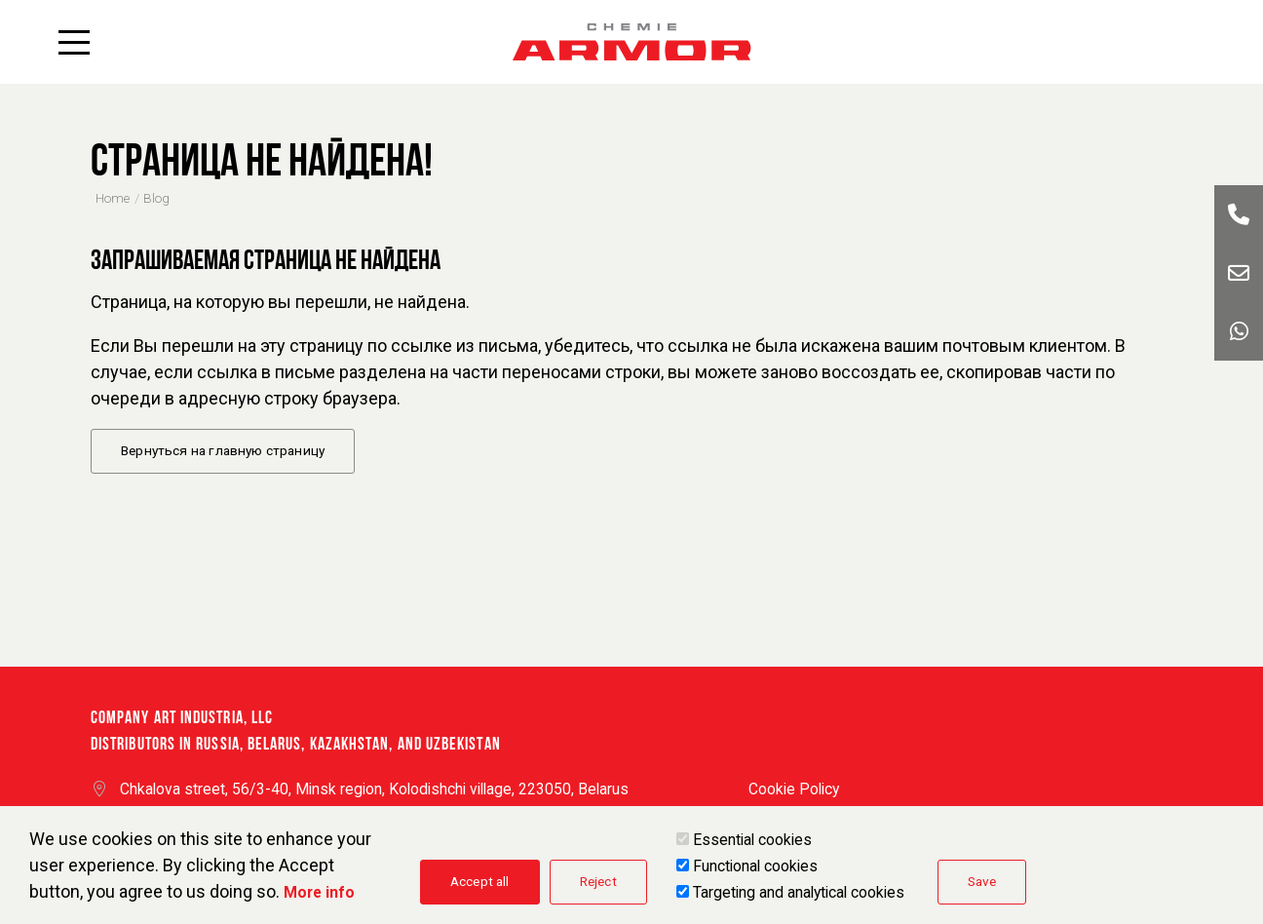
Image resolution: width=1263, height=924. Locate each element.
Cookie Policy (793, 789)
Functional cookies (755, 873)
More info (319, 899)
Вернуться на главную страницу (223, 450)
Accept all (480, 888)
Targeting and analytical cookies (798, 899)
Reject (598, 888)
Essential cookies (752, 846)
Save (982, 888)
